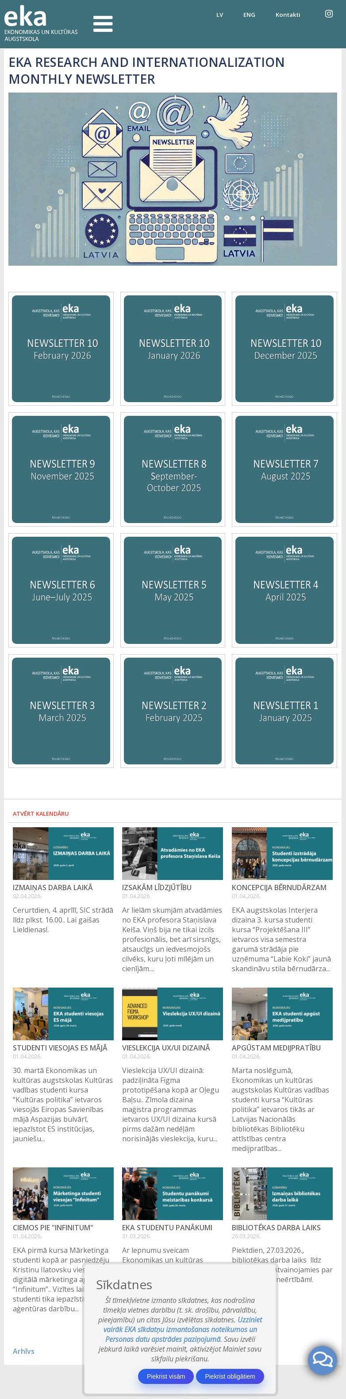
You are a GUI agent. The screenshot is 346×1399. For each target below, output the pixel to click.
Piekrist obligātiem (230, 1376)
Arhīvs (24, 1351)
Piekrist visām (166, 1376)
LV (219, 15)
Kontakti (288, 15)
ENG (249, 15)
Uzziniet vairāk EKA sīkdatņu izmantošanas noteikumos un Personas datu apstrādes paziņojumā (183, 1329)
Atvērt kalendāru (41, 814)
